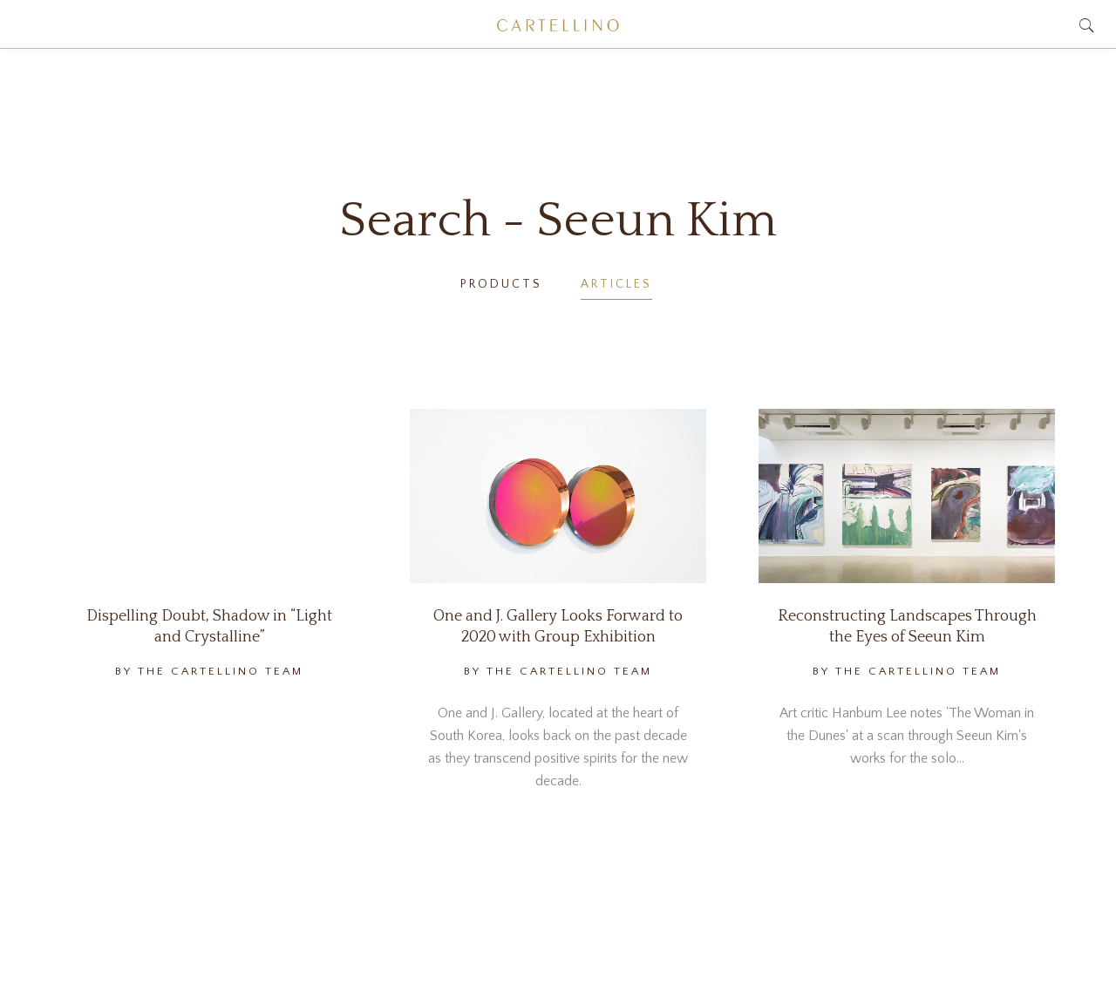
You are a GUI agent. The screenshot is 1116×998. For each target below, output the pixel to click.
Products (501, 284)
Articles (616, 284)
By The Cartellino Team (209, 671)
